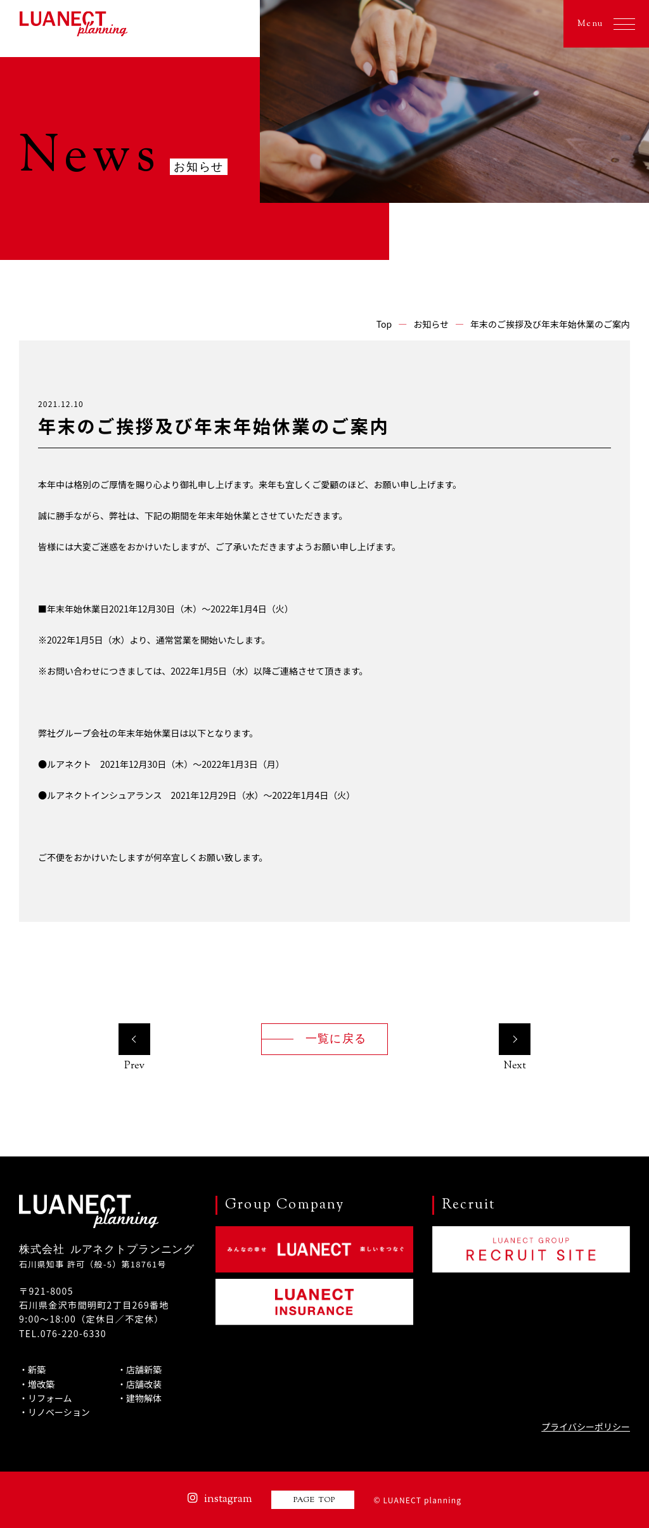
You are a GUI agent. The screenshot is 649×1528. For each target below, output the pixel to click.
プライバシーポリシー (585, 1426)
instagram (220, 1499)
